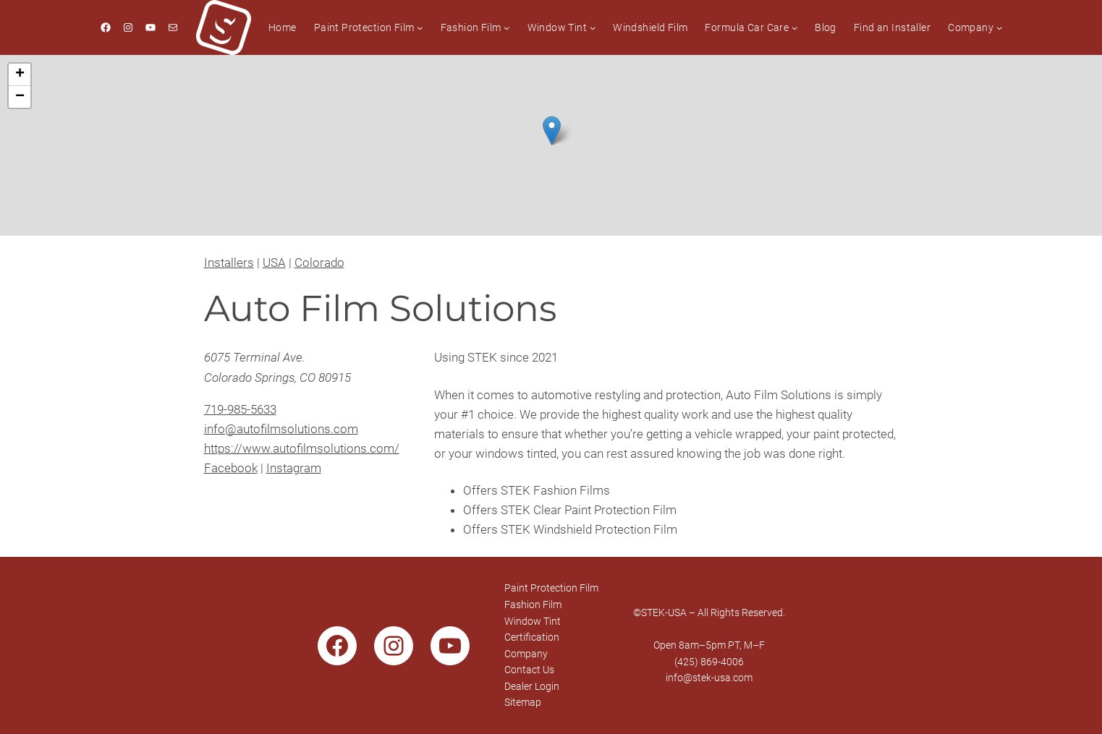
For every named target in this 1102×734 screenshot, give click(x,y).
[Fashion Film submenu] (506, 27)
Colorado (319, 262)
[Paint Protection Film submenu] (420, 27)
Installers (229, 262)
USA (274, 262)
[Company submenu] (999, 27)
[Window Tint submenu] (592, 27)
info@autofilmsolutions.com (281, 429)
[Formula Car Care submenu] (794, 27)
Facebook (231, 468)
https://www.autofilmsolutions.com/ (301, 448)
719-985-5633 (240, 409)
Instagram (293, 468)
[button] (552, 130)
